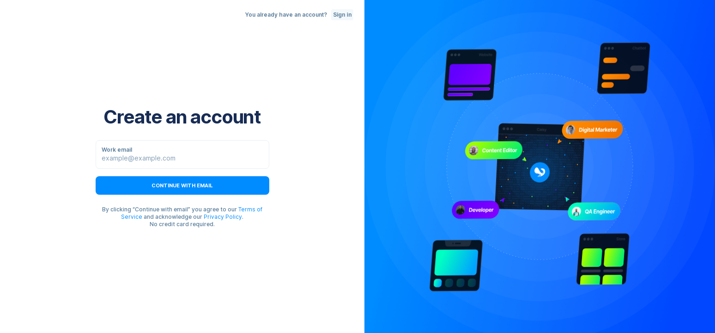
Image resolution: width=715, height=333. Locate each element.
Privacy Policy (223, 216)
